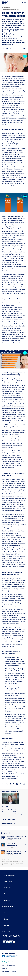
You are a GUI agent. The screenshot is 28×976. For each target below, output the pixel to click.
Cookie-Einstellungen (8, 965)
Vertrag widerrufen (8, 962)
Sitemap (13, 971)
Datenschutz (6, 968)
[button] (22, 2)
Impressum (5, 971)
